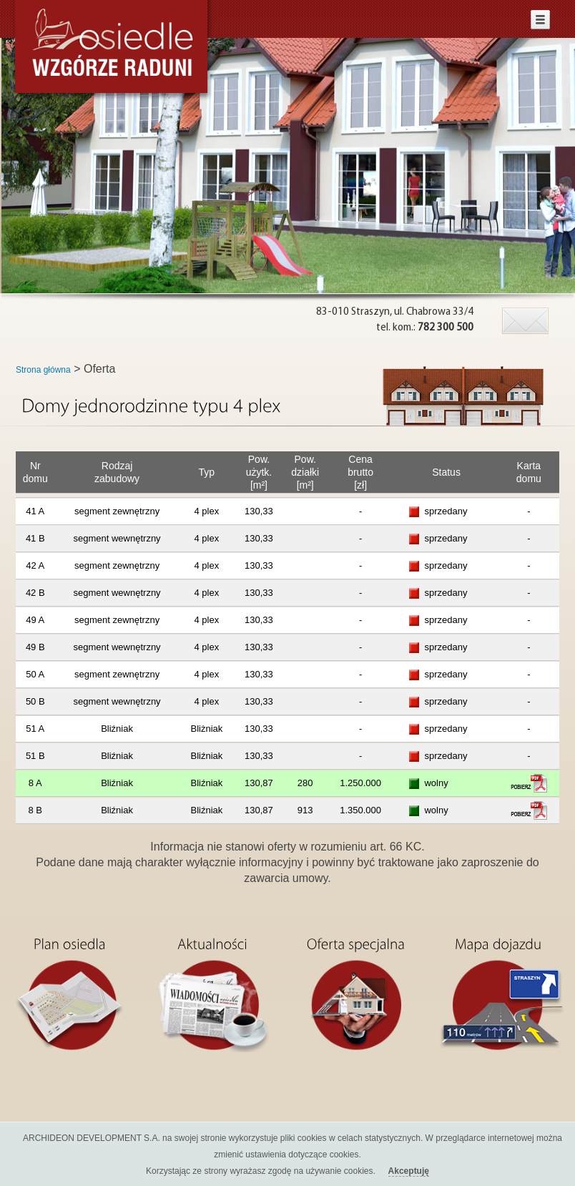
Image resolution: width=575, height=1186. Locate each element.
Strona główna (43, 370)
